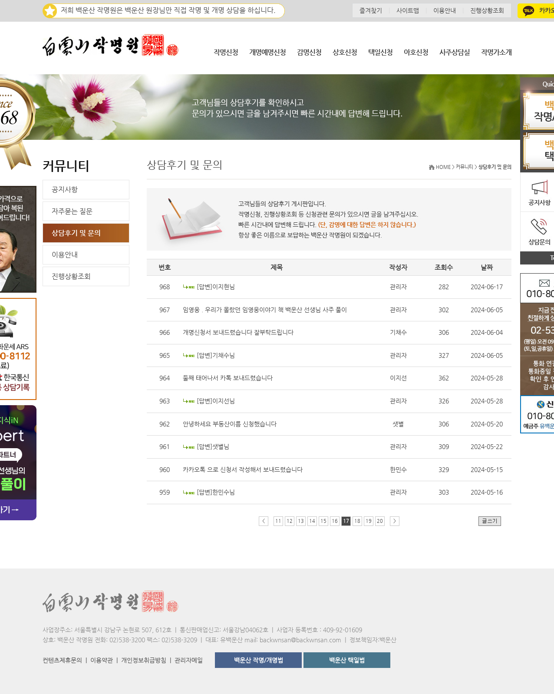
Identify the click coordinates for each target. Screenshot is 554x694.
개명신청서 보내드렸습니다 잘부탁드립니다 (238, 332)
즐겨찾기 (370, 10)
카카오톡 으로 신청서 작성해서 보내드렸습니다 (243, 469)
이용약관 (101, 660)
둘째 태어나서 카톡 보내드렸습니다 (228, 377)
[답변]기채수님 (216, 355)
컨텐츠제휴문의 (62, 660)
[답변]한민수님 (216, 492)
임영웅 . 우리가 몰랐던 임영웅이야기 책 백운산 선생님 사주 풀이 (265, 309)
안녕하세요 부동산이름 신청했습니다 (230, 423)
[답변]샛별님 (213, 446)
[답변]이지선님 (216, 400)
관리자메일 (189, 660)
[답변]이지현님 (216, 286)
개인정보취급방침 (143, 660)
